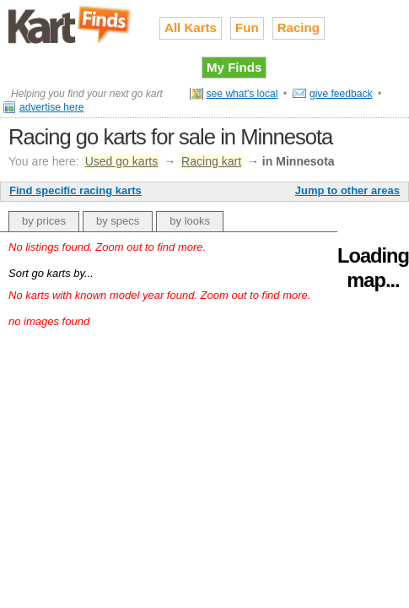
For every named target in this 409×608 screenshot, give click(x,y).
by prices (44, 220)
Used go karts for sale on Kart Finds (71, 24)
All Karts (190, 27)
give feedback (341, 94)
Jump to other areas (347, 190)
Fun (247, 27)
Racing (298, 27)
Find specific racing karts (75, 190)
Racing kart (211, 161)
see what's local (242, 94)
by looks (190, 220)
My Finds (234, 67)
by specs (117, 220)
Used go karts (122, 161)
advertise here (51, 107)
